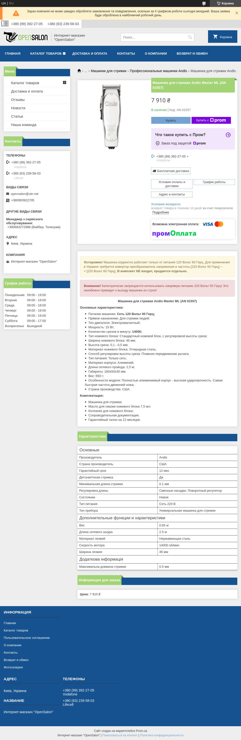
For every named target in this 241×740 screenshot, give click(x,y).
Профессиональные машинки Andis (158, 71)
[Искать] (190, 37)
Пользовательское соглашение (27, 638)
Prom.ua (141, 731)
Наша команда (23, 125)
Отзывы (18, 99)
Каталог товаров (45, 53)
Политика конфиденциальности (161, 735)
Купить (171, 120)
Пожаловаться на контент (119, 735)
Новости (18, 108)
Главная (12, 53)
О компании (156, 53)
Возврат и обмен (192, 53)
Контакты (126, 53)
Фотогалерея (13, 667)
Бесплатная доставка (173, 171)
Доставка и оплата (89, 53)
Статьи (17, 116)
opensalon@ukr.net (24, 194)
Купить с (211, 120)
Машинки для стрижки (108, 71)
